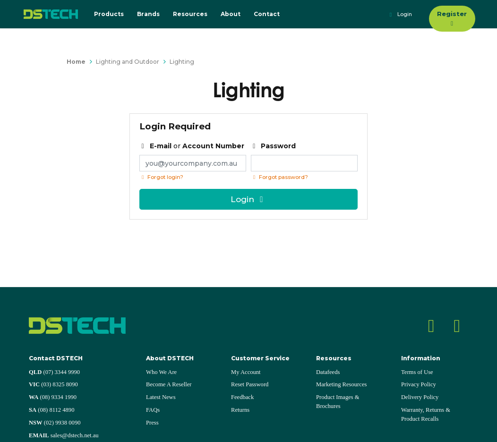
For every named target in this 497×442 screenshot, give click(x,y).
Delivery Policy (419, 397)
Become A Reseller (169, 384)
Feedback (242, 397)
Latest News (161, 397)
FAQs (153, 410)
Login (399, 14)
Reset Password (249, 384)
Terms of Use (417, 372)
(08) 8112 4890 (51, 410)
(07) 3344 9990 (54, 372)
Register (452, 18)
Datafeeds (328, 372)
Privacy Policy (418, 384)
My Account (246, 372)
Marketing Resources (341, 384)
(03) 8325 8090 (53, 384)
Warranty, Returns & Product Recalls (425, 414)
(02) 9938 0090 (55, 422)
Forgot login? (161, 177)
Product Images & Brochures (338, 401)
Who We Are (161, 372)
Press (152, 422)
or (191, 146)
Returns (240, 410)
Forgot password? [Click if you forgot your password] (279, 177)
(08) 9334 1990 (53, 397)
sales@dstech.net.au (64, 435)
